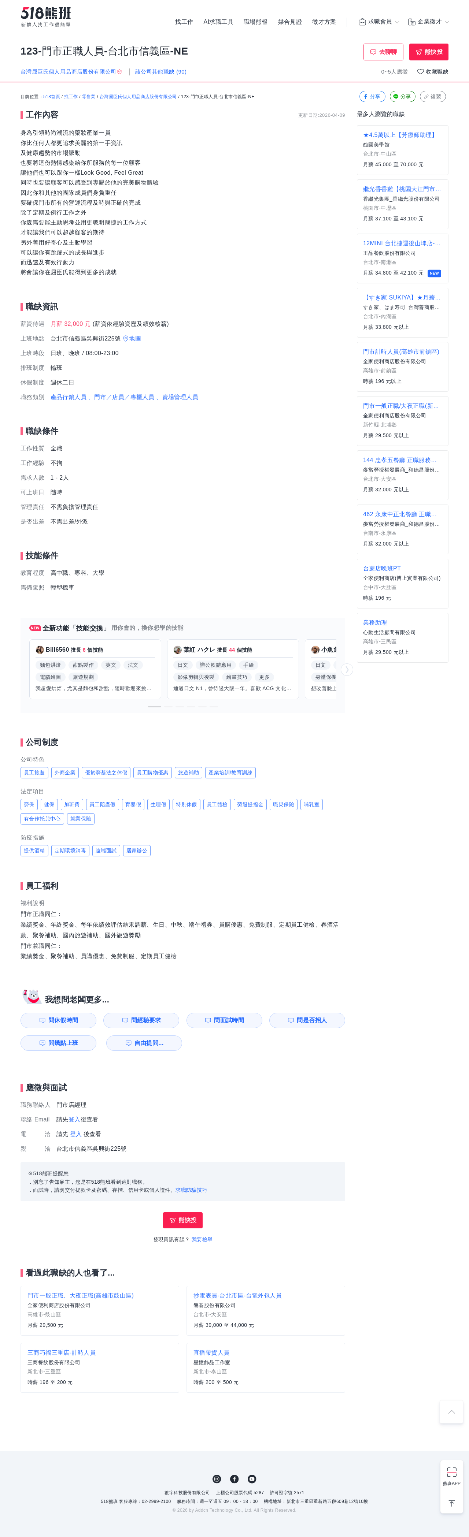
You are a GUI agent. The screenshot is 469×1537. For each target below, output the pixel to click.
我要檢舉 (202, 1239)
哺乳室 (312, 804)
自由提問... (147, 1043)
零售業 (89, 97)
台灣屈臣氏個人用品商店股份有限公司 (138, 97)
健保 (49, 804)
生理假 (158, 804)
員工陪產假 (102, 804)
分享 (372, 97)
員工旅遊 (34, 772)
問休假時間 (63, 1020)
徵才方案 (324, 22)
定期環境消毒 (70, 850)
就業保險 (81, 819)
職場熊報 (256, 22)
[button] (154, 706)
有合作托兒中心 (42, 819)
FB (234, 1479)
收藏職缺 (437, 71)
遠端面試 (106, 850)
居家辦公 (137, 850)
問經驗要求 (146, 1020)
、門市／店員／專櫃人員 (121, 397)
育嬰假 (133, 804)
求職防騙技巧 (191, 1190)
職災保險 (283, 804)
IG (217, 1479)
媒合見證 (290, 22)
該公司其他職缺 (161, 71)
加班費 (72, 804)
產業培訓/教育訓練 (230, 772)
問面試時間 (229, 1020)
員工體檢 (217, 804)
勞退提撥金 (250, 804)
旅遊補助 (188, 772)
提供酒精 (34, 850)
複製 (432, 97)
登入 (75, 1119)
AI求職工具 (218, 22)
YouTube (252, 1479)
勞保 (29, 804)
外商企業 (65, 772)
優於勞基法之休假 (106, 772)
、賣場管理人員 (177, 397)
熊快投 (434, 52)
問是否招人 (313, 1020)
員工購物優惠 (152, 772)
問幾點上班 (63, 1043)
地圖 (135, 338)
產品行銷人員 (68, 397)
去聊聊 (388, 52)
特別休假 (186, 804)
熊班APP (452, 1483)
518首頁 (51, 97)
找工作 (184, 22)
